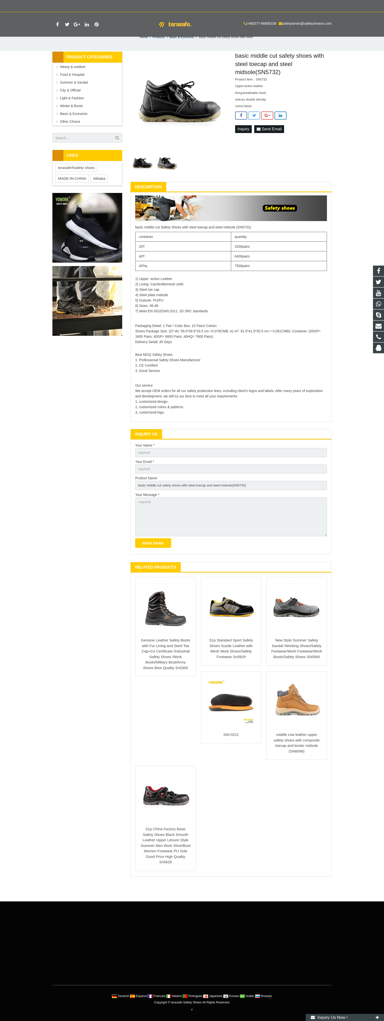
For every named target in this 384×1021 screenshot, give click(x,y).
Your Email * (144, 475)
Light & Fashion (72, 111)
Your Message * (147, 509)
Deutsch (121, 996)
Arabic (247, 996)
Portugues (193, 996)
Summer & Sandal (74, 95)
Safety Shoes (171, 240)
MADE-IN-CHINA (72, 191)
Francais (157, 996)
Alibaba (99, 191)
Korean (231, 996)
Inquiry (243, 142)
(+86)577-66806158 (70, 5)
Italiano (174, 996)
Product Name (146, 492)
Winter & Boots (71, 119)
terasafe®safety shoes (76, 180)
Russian (263, 996)
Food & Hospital (72, 87)
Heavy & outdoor (72, 79)
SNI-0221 (231, 751)
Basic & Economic (74, 126)
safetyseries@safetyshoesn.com (116, 5)
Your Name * (145, 458)
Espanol (139, 996)
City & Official (70, 103)
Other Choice (70, 134)
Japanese (213, 996)
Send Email (269, 142)
